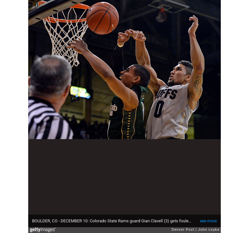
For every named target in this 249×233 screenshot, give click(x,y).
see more (208, 220)
